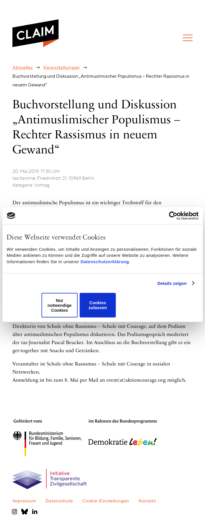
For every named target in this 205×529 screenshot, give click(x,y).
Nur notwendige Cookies (59, 305)
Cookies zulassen (97, 305)
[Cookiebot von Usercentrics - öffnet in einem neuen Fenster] (173, 215)
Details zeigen (171, 283)
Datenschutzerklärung (105, 261)
